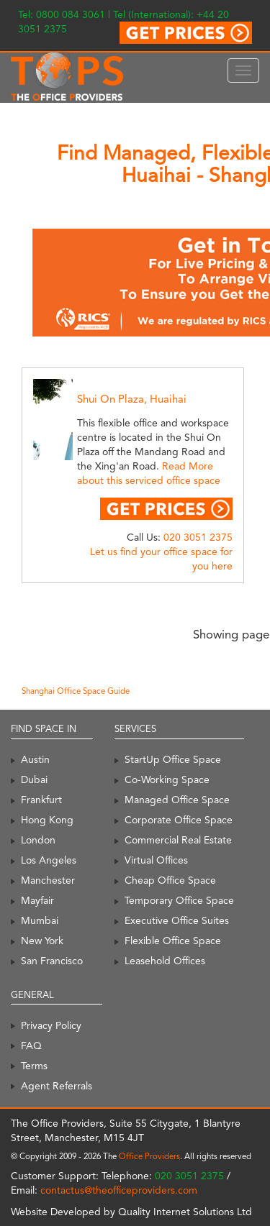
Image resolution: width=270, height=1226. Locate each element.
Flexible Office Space (173, 940)
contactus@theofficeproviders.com (118, 1190)
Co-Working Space (167, 779)
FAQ (31, 1045)
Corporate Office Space (179, 819)
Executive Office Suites (177, 920)
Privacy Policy (51, 1025)
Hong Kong (47, 819)
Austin (35, 759)
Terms (34, 1065)
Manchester (48, 880)
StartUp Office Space (173, 759)
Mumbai (39, 920)
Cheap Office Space (170, 880)
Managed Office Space (177, 799)
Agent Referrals (56, 1086)
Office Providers (149, 1156)
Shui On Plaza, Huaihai (131, 399)
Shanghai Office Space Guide (76, 691)
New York (42, 940)
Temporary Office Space (179, 900)
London (38, 840)
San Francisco (52, 960)
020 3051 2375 (198, 537)
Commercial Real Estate (178, 840)
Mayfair (37, 900)
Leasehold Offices (165, 960)
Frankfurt (41, 799)
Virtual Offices (156, 860)
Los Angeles (48, 860)
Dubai (34, 779)
